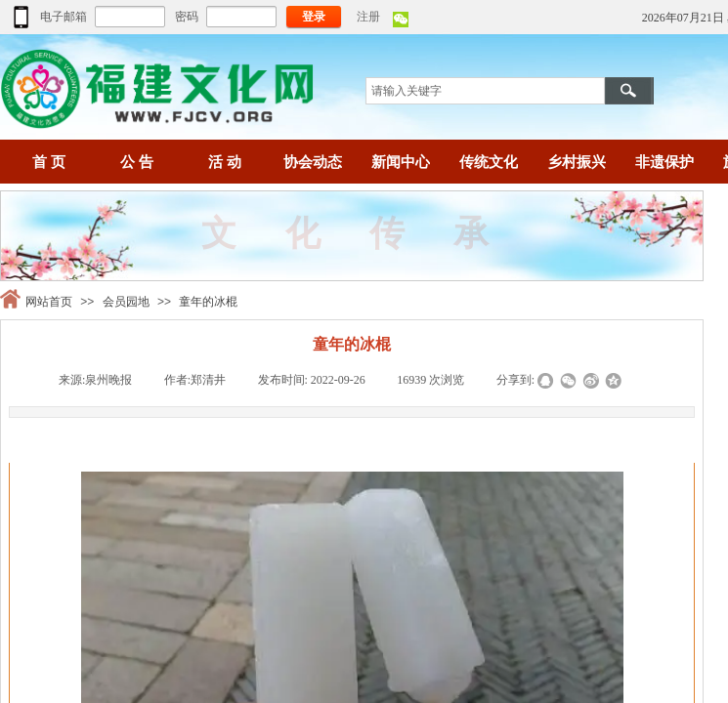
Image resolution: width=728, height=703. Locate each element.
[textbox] (485, 90)
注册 (368, 16)
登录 (313, 16)
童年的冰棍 (208, 302)
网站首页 (48, 302)
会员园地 (126, 302)
